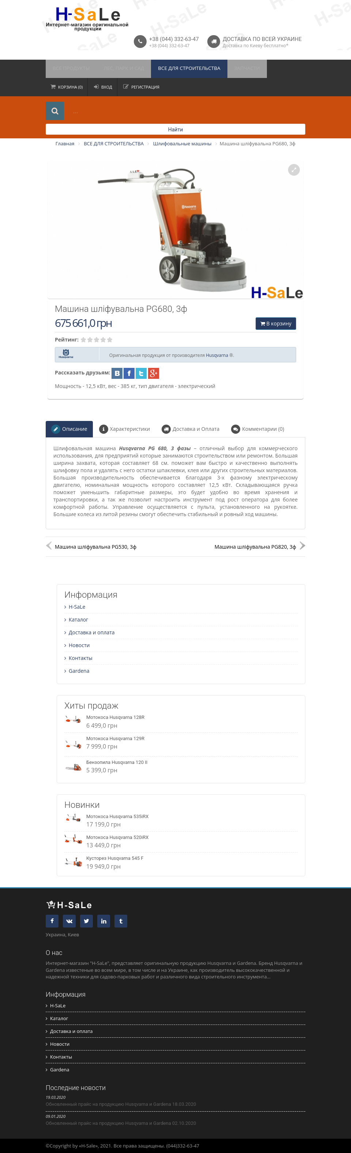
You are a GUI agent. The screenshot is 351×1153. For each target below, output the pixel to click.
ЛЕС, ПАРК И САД (117, 69)
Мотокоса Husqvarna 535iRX (117, 816)
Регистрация (145, 87)
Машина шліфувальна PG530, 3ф (95, 546)
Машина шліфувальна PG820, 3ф (255, 546)
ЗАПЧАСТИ (231, 69)
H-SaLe (74, 606)
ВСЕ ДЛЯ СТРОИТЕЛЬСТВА (178, 69)
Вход (106, 87)
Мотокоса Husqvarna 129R (115, 738)
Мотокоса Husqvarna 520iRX (117, 837)
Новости (77, 645)
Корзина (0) (70, 87)
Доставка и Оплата (190, 429)
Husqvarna (217, 355)
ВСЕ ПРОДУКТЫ (69, 69)
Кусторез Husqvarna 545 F (114, 858)
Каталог (76, 619)
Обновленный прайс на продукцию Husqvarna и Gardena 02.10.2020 (121, 1123)
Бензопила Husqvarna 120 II (116, 762)
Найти (175, 130)
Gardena (76, 670)
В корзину (275, 323)
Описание (69, 429)
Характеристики (124, 429)
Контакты (78, 657)
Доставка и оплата (89, 632)
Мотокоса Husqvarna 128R (115, 717)
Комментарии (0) (257, 429)
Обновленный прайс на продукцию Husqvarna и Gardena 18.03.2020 (121, 1104)
